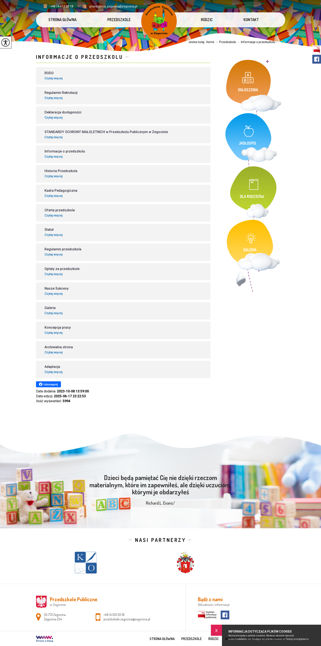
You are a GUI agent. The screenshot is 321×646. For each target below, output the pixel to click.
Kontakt (251, 19)
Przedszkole (119, 19)
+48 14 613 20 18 (58, 6)
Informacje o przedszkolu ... (257, 42)
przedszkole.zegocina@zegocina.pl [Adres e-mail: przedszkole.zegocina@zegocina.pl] (127, 619)
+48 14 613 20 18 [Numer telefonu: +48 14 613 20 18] (114, 615)
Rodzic (207, 19)
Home (210, 42)
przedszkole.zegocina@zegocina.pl (109, 6)
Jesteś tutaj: (197, 42)
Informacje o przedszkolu (79, 57)
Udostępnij (48, 384)
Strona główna (62, 19)
